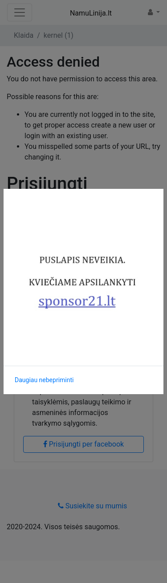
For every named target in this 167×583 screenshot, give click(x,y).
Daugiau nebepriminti (44, 379)
